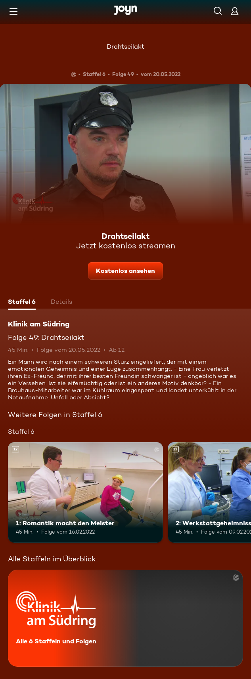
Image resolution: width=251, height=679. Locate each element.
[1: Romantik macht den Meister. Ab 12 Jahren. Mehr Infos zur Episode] (85, 492)
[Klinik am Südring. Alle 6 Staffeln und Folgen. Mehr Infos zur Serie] (125, 618)
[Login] (234, 11)
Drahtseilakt (125, 46)
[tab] (21, 303)
